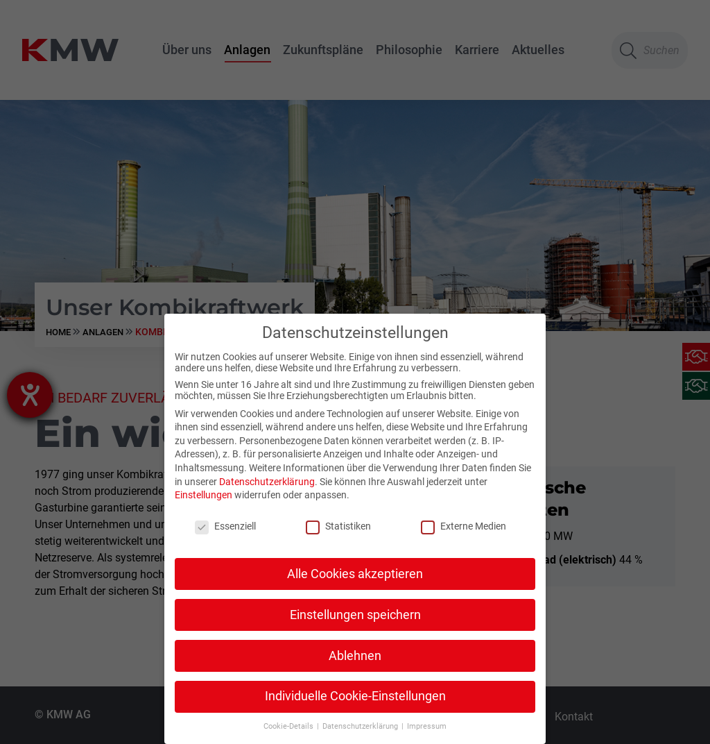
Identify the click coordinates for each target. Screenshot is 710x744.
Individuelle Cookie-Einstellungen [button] (355, 696)
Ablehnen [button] (355, 655)
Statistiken (338, 526)
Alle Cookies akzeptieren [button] (355, 573)
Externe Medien (463, 526)
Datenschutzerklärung (267, 481)
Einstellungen (203, 494)
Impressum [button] (427, 726)
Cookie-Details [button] (289, 726)
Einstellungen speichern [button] (355, 614)
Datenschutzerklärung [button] (361, 726)
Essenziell (225, 526)
